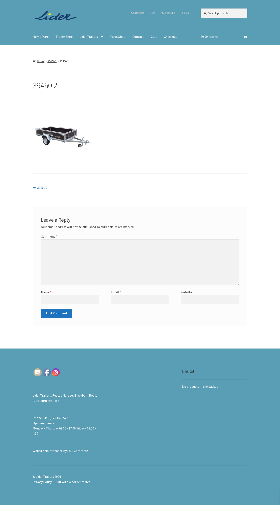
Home (40, 61)
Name (46, 292)
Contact (138, 37)
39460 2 (52, 61)
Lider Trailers (89, 37)
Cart (154, 37)
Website (186, 292)
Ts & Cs (184, 13)
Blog (152, 13)
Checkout (170, 37)
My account (168, 13)
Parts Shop (117, 37)
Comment (49, 236)
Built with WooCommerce (72, 482)
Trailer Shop (64, 37)
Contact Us (137, 13)
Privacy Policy (42, 482)
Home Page (41, 37)
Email (116, 292)
